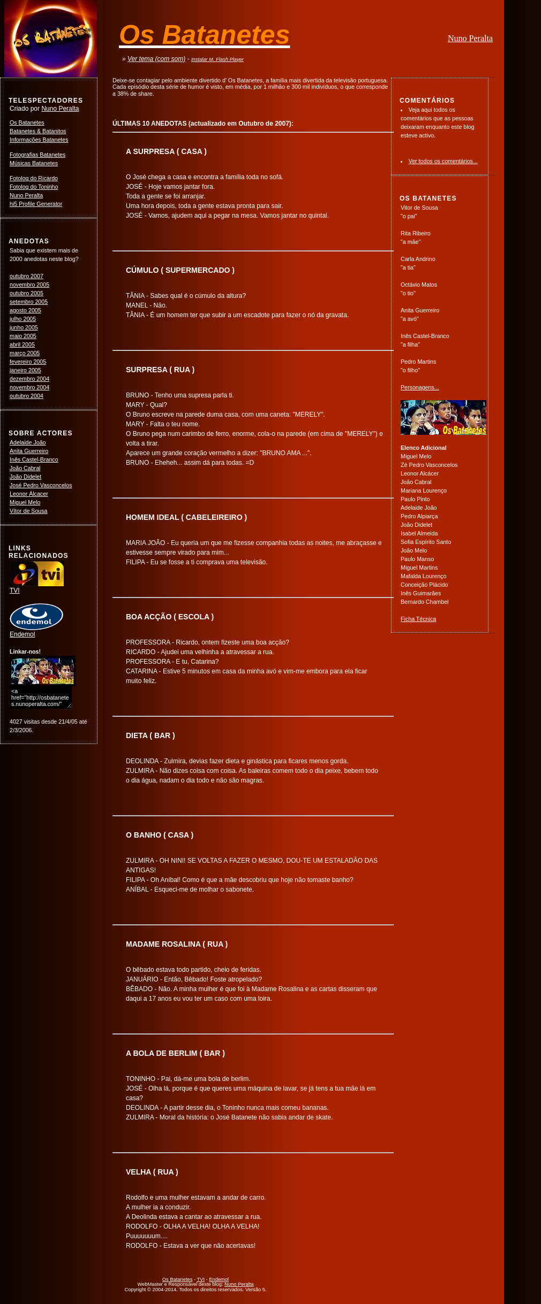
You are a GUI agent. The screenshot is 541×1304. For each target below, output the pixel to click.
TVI (37, 587)
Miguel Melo (25, 502)
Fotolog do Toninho (34, 186)
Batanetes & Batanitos (38, 131)
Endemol (36, 631)
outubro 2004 (26, 396)
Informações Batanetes (39, 139)
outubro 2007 (26, 276)
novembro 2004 (29, 387)
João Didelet (25, 476)
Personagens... (420, 387)
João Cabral (25, 468)
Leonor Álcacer (29, 493)
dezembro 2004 (29, 378)
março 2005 (25, 353)
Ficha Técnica (418, 619)
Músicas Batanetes (34, 163)
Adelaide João (28, 442)
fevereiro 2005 (28, 361)
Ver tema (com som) (156, 59)
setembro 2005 (29, 301)
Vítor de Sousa (29, 511)
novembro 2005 (29, 284)
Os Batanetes (27, 122)
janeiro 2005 (25, 370)
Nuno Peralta (470, 38)
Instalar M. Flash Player (217, 59)
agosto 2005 (25, 310)
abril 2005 (22, 344)
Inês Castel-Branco (34, 459)
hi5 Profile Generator (36, 204)
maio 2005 (23, 336)
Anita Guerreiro (29, 451)
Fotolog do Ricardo (34, 178)
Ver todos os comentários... (443, 161)
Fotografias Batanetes (37, 154)
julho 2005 (23, 319)
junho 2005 (24, 327)
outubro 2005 (26, 293)
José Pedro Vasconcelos (41, 485)
